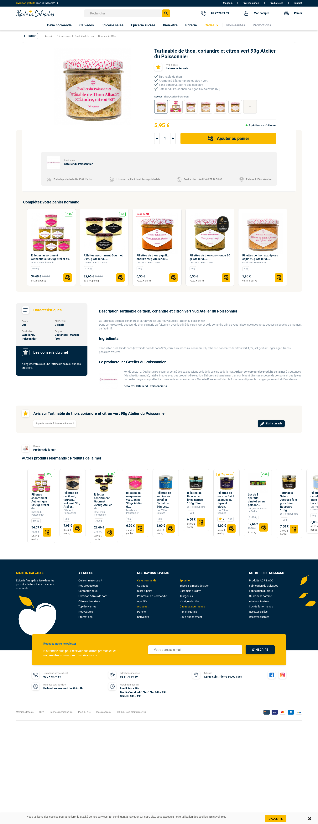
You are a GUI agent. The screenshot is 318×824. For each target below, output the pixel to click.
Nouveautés (85, 611)
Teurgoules (186, 596)
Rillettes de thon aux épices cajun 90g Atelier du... (260, 257)
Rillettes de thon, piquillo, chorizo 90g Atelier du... (153, 257)
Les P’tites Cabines (162, 511)
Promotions (85, 616)
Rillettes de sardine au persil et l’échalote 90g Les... (164, 499)
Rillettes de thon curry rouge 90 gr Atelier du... (210, 257)
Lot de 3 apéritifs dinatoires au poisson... (256, 500)
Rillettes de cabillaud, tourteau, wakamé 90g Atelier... (72, 499)
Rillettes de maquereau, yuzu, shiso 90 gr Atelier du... (134, 499)
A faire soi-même (259, 601)
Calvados (142, 585)
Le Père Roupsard (196, 507)
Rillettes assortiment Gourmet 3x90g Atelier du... (103, 257)
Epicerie (185, 580)
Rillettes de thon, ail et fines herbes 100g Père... (195, 498)
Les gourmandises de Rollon (257, 510)
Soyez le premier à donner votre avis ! (55, 423)
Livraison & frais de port (92, 596)
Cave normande (146, 580)
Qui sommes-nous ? (90, 580)
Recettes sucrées (259, 616)
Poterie (141, 611)
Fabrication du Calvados (263, 585)
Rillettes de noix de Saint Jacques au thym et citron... (225, 499)
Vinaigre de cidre (189, 601)
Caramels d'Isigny (190, 590)
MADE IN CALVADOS (30, 573)
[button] (30, 36)
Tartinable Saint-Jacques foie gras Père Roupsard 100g (288, 501)
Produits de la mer (44, 449)
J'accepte (276, 818)
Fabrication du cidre (261, 590)
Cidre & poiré (144, 590)
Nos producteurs (88, 585)
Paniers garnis (188, 611)
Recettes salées (258, 611)
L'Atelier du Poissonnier (43, 262)
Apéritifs (142, 601)
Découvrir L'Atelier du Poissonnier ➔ (145, 386)
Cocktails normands (261, 606)
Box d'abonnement (191, 616)
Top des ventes (87, 606)
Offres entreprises (89, 601)
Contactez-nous (87, 590)
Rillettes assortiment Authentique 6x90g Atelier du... (51, 257)
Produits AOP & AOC (261, 580)
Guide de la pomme (260, 596)
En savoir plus (217, 816)
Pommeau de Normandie (152, 596)
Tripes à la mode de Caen (194, 585)
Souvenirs (143, 616)
